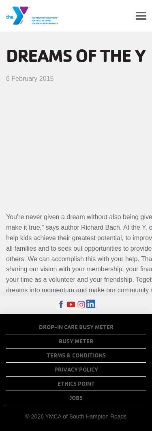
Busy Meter (76, 341)
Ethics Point (76, 383)
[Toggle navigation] (141, 16)
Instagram (81, 305)
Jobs (76, 397)
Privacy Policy (76, 369)
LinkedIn (91, 305)
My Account (122, 16)
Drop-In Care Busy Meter (76, 327)
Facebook (61, 305)
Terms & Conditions (76, 355)
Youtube (71, 305)
